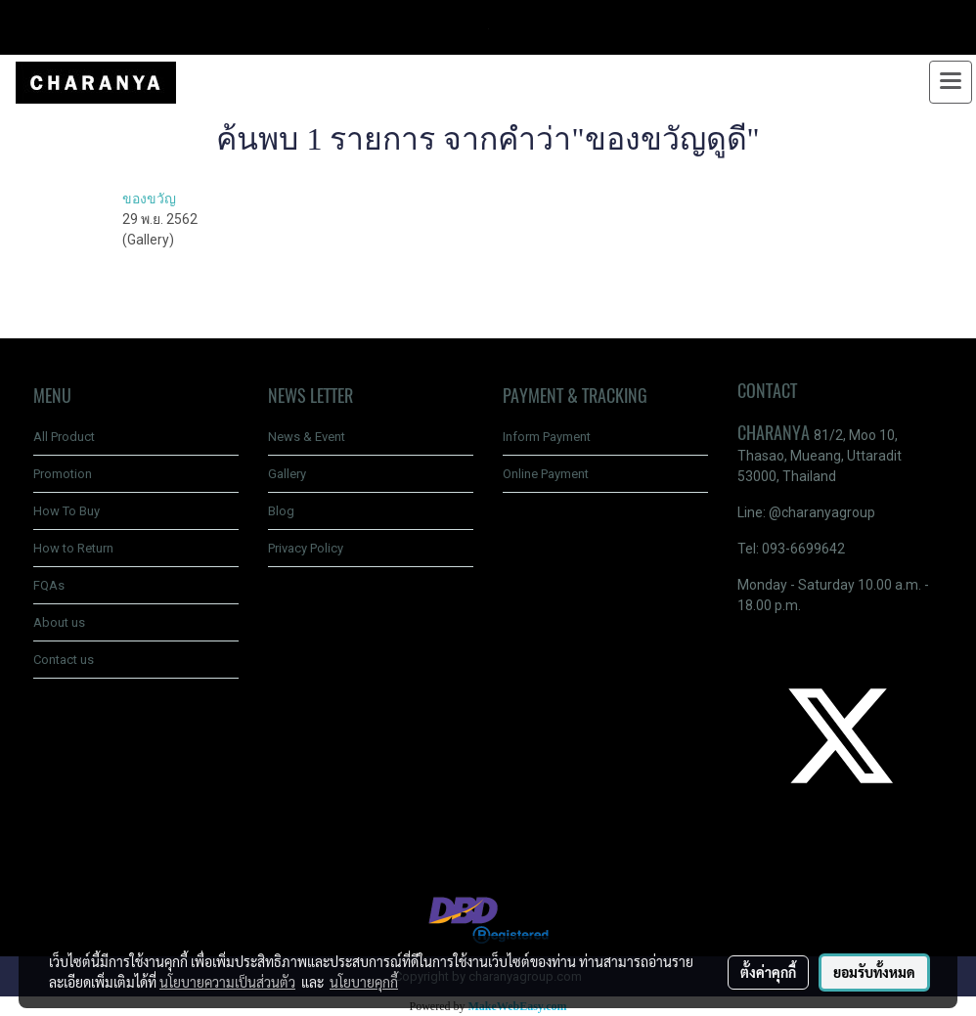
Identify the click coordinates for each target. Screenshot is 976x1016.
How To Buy (66, 511)
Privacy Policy (305, 548)
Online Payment (546, 473)
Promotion (62, 473)
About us (59, 622)
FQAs (49, 585)
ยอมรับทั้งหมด (874, 972)
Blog (281, 511)
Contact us (63, 659)
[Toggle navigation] (950, 82)
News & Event (306, 436)
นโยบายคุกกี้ (364, 982)
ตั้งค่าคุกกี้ (768, 972)
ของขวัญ (149, 198)
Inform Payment (547, 436)
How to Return (73, 548)
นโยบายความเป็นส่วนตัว (227, 982)
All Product (64, 436)
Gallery (287, 473)
